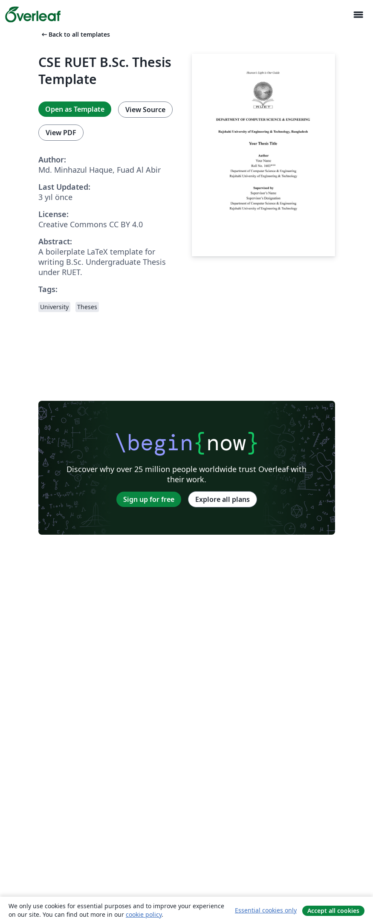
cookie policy (144, 914)
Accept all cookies (333, 911)
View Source (145, 109)
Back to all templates (75, 34)
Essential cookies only (266, 910)
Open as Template (74, 109)
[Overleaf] (33, 14)
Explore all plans (222, 499)
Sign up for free (148, 499)
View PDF (61, 132)
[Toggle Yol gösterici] (358, 14)
